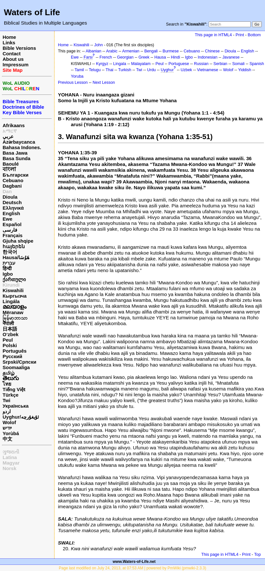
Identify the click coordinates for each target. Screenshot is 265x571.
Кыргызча (15, 296)
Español (12, 224)
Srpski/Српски (19, 362)
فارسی (10, 230)
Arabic (111, 51)
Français (13, 235)
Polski (10, 345)
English (11, 213)
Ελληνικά (13, 208)
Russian (201, 63)
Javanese (230, 57)
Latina (10, 457)
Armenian (130, 51)
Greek (143, 57)
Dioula (10, 197)
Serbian (220, 63)
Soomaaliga (16, 367)
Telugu (95, 70)
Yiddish (244, 70)
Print (240, 34)
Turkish (124, 70)
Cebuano (13, 180)
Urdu (151, 70)
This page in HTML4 (213, 34)
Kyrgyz (102, 63)
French (106, 57)
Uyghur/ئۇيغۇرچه (21, 417)
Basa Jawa (15, 153)
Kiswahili (13, 290)
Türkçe (10, 395)
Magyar (11, 463)
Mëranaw (13, 312)
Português (15, 351)
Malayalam (140, 63)
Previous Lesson (73, 82)
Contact (12, 53)
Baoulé (11, 164)
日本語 (10, 329)
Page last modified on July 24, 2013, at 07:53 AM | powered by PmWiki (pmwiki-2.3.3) (132, 568)
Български (15, 175)
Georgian (125, 57)
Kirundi (11, 285)
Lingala (119, 63)
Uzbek (186, 70)
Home (9, 37)
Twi (6, 400)
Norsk (10, 468)
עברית (9, 263)
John (98, 45)
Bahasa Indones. (22, 147)
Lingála (11, 301)
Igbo (8, 274)
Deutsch (12, 202)
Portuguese (179, 63)
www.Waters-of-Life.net (134, 561)
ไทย (7, 384)
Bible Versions (19, 48)
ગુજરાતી (11, 452)
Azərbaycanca (19, 142)
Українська (15, 406)
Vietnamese (207, 70)
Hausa (160, 57)
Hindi (175, 57)
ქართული (14, 279)
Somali (238, 63)
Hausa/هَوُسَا (16, 257)
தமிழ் (9, 373)
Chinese (212, 51)
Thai (109, 70)
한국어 (10, 252)
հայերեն (14, 246)
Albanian (93, 51)
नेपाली (8, 323)
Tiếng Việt (14, 389)
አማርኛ (10, 131)
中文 (7, 439)
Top (257, 554)
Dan (7, 191)
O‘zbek (10, 334)
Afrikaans (14, 125)
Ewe (7, 219)
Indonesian (207, 57)
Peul (8, 340)
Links (9, 42)
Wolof (9, 422)
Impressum (15, 64)
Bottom (254, 34)
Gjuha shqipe (18, 241)
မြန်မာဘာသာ (15, 318)
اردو (7, 411)
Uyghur (167, 70)
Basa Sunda (16, 158)
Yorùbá (11, 433)
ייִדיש (7, 428)
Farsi (88, 57)
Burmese (171, 51)
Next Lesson (104, 82)
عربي (8, 136)
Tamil (79, 70)
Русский (12, 356)
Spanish (256, 63)
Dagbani (12, 186)
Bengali (151, 51)
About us (13, 59)
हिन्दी (7, 268)
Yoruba (77, 76)
